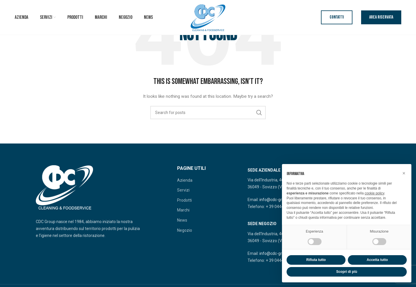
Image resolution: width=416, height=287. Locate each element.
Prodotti (184, 200)
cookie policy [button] (374, 193)
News (182, 220)
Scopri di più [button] (346, 272)
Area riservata (381, 17)
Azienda (184, 180)
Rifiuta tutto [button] (316, 260)
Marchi (183, 210)
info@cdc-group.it (275, 199)
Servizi (183, 190)
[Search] (208, 112)
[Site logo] (208, 17)
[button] (403, 173)
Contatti (337, 17)
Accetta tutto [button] (377, 260)
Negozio (184, 230)
